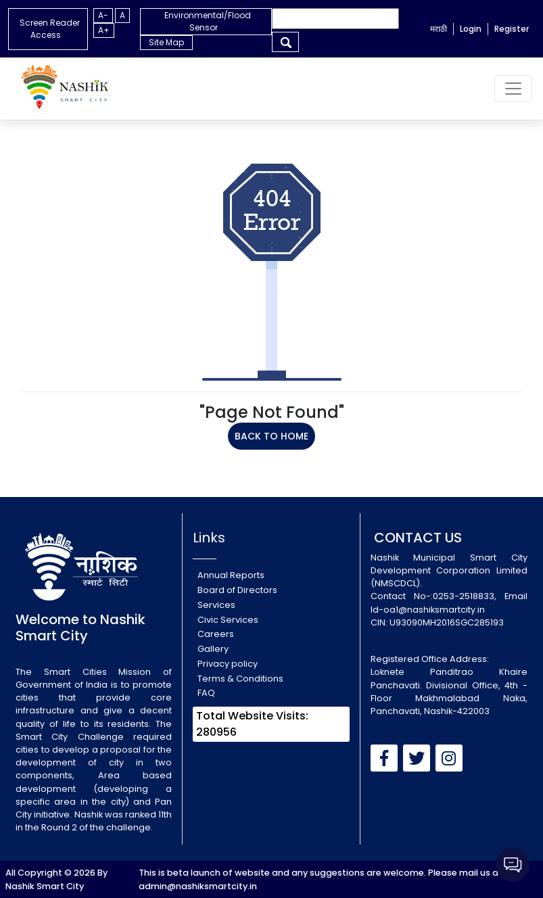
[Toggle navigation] (513, 88)
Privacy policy (227, 663)
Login (470, 28)
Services (216, 605)
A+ (104, 30)
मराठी (438, 28)
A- (103, 15)
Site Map (166, 42)
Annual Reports (230, 575)
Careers (215, 634)
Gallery (213, 649)
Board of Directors (237, 590)
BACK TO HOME (271, 436)
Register (511, 28)
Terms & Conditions (240, 678)
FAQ (206, 693)
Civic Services (227, 619)
